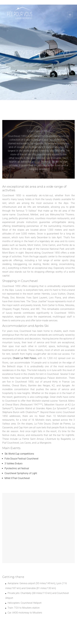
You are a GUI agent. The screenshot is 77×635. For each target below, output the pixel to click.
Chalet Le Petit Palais (24, 358)
